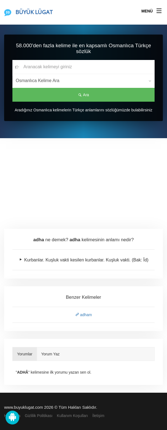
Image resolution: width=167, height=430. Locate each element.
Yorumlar (25, 354)
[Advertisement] (83, 179)
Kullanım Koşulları (72, 415)
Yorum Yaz (50, 354)
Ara (83, 95)
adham (83, 315)
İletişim (98, 415)
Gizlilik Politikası (38, 415)
